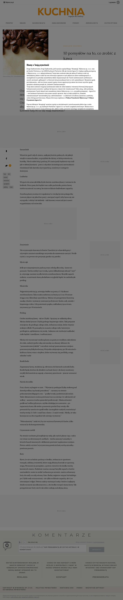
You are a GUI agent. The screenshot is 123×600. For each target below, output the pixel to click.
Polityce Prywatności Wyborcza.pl (77, 98)
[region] (61, 85)
